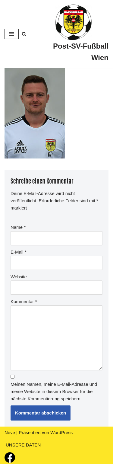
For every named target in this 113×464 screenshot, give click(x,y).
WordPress (61, 432)
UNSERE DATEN (23, 444)
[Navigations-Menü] (12, 34)
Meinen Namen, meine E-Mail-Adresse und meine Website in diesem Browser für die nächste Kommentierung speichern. (54, 391)
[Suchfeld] (24, 34)
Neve (10, 432)
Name (18, 227)
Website (19, 276)
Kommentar (24, 301)
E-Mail (19, 251)
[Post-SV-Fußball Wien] (73, 34)
